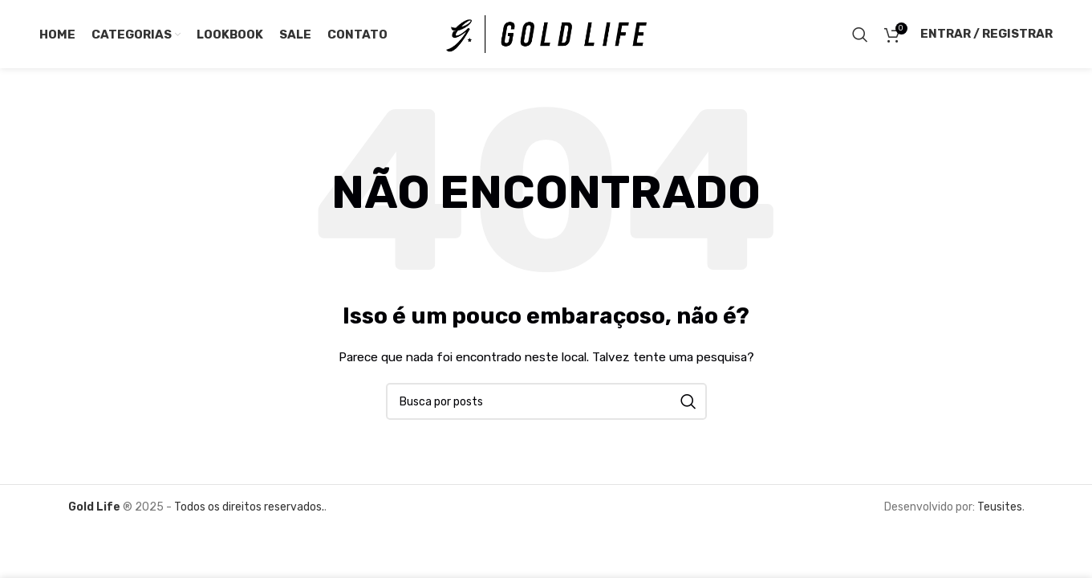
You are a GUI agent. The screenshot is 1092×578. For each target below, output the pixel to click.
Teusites (999, 507)
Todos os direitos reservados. (248, 507)
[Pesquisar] (860, 34)
